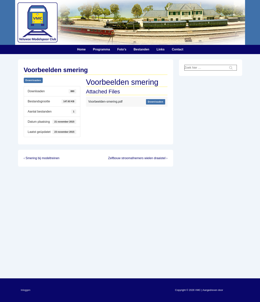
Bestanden (141, 49)
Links (161, 49)
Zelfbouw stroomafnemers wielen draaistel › (137, 158)
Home (81, 49)
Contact (177, 49)
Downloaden (33, 80)
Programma (101, 49)
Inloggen (25, 290)
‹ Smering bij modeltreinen (42, 158)
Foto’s (121, 49)
